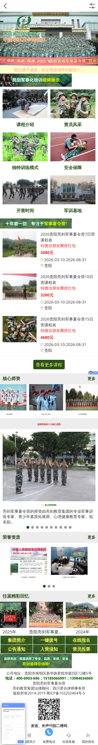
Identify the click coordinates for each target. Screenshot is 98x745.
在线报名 (81, 640)
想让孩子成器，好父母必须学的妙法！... (49, 69)
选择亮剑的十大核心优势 (49, 424)
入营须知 (49, 649)
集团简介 (16, 640)
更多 (91, 378)
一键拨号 (49, 640)
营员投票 (81, 649)
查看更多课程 (49, 364)
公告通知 (16, 649)
